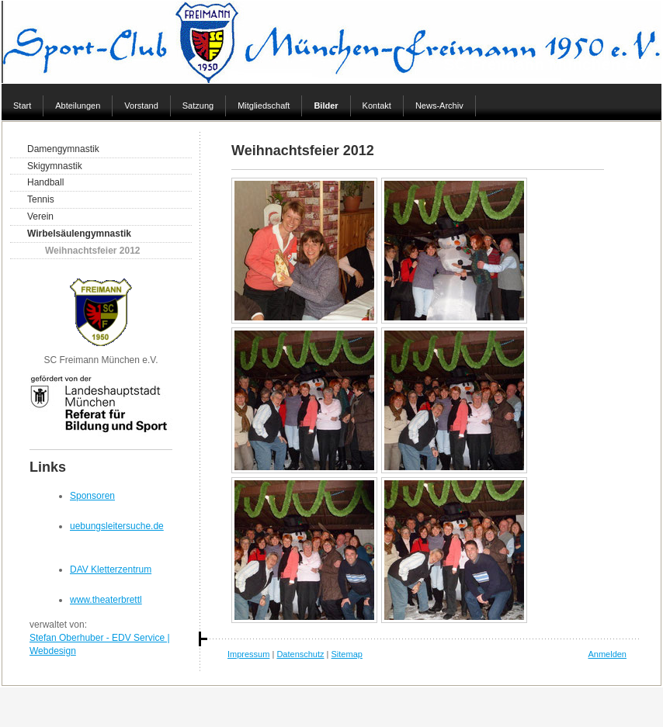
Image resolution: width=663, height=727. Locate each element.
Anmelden (607, 654)
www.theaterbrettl (106, 599)
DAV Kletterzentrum (110, 569)
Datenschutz (300, 654)
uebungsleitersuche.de (117, 526)
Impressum (248, 654)
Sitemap (347, 654)
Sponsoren (92, 495)
